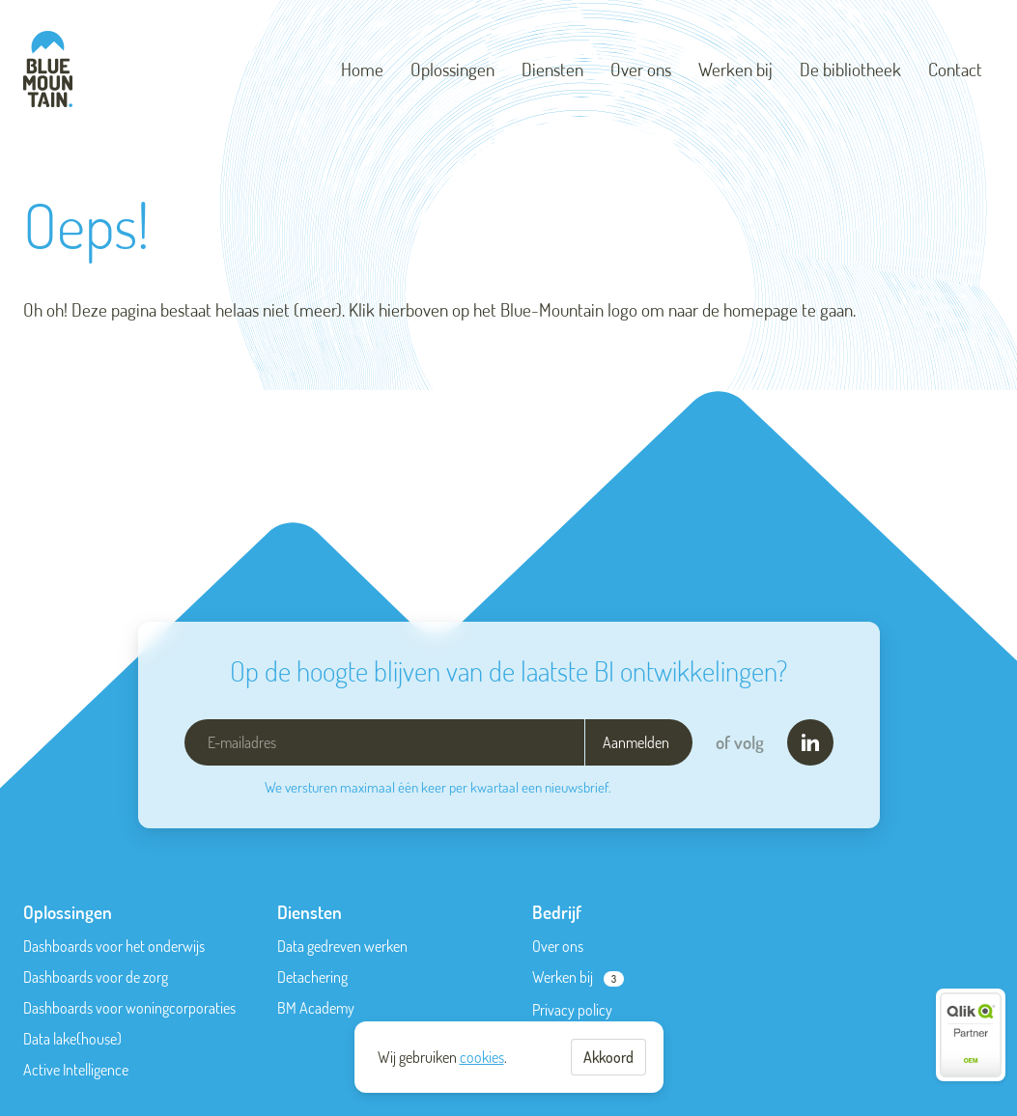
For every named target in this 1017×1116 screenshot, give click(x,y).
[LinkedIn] (810, 742)
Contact (955, 69)
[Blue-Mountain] (47, 69)
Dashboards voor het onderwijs (114, 946)
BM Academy (315, 1008)
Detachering (312, 977)
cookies (482, 1057)
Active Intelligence (75, 1069)
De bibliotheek (850, 69)
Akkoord (608, 1057)
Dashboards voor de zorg (95, 977)
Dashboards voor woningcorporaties (129, 1008)
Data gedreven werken (342, 946)
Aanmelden (636, 742)
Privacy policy (572, 1009)
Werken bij (735, 69)
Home (362, 69)
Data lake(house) (72, 1038)
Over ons (640, 69)
